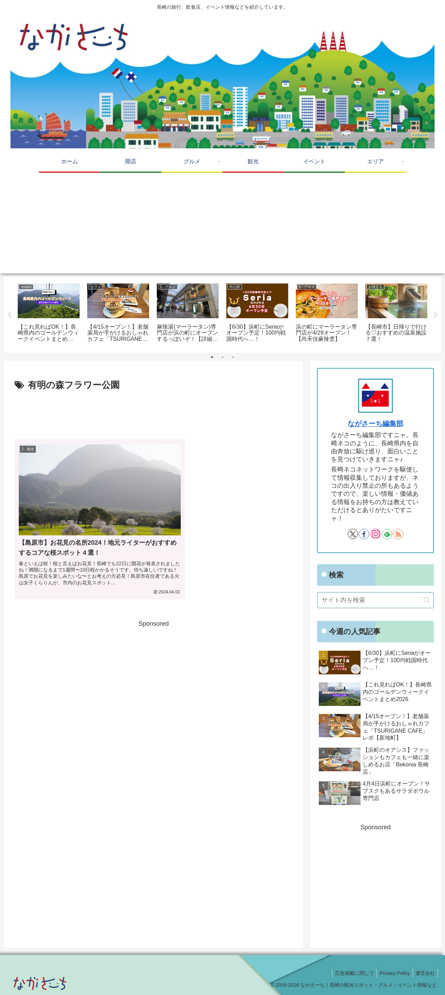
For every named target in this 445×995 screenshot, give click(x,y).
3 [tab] (232, 357)
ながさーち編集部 (375, 423)
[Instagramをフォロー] (375, 534)
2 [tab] (222, 357)
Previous (9, 314)
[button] (427, 600)
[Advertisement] (222, 224)
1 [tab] (212, 357)
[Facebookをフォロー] (364, 534)
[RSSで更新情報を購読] (398, 534)
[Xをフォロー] (353, 534)
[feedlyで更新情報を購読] (387, 534)
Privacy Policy (392, 973)
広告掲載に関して (350, 973)
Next (435, 314)
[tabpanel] (48, 313)
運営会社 (424, 973)
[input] (375, 600)
